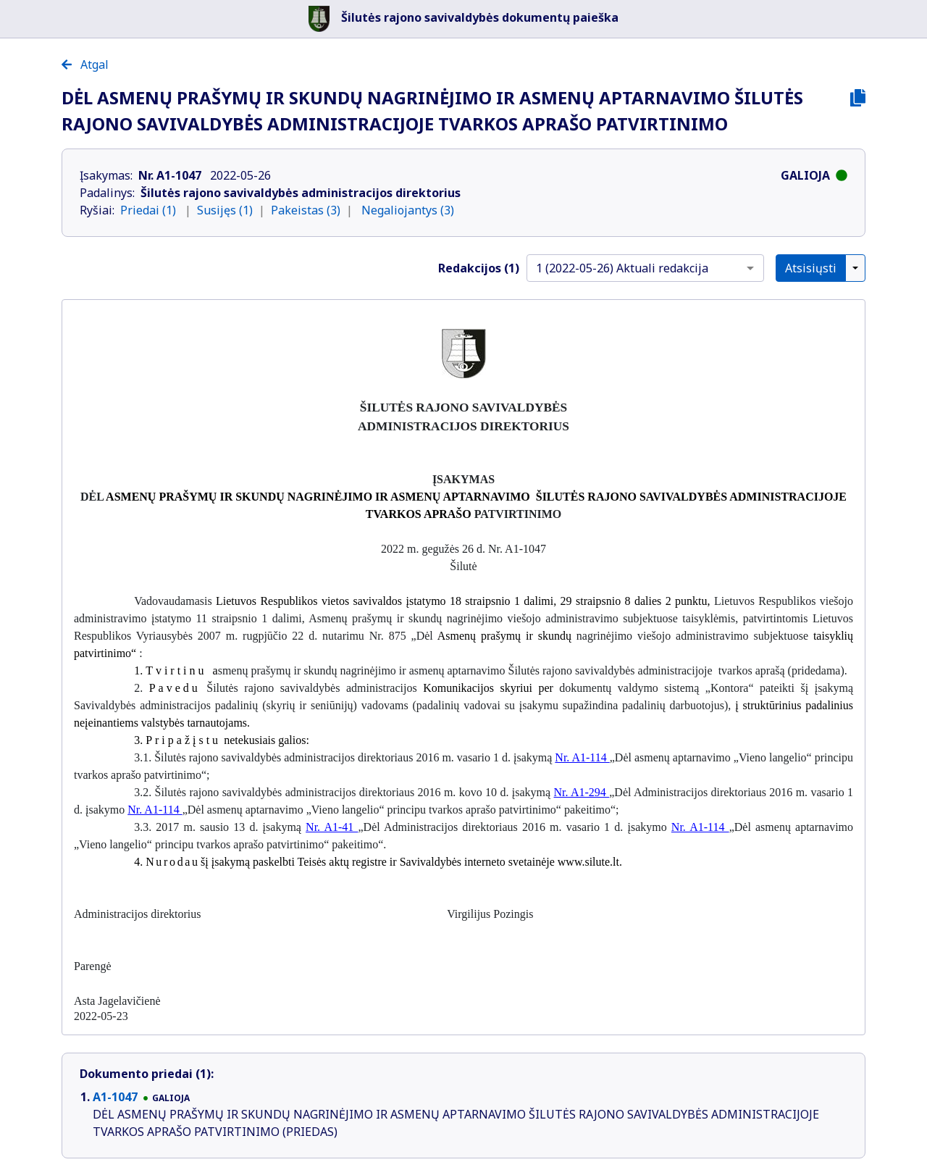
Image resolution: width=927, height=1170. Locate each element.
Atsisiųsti (810, 268)
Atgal (85, 64)
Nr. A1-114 (582, 757)
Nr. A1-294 (582, 792)
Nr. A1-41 (332, 827)
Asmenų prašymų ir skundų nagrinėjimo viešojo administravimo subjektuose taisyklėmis (522, 618)
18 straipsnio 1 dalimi (501, 601)
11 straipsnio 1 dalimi (249, 618)
